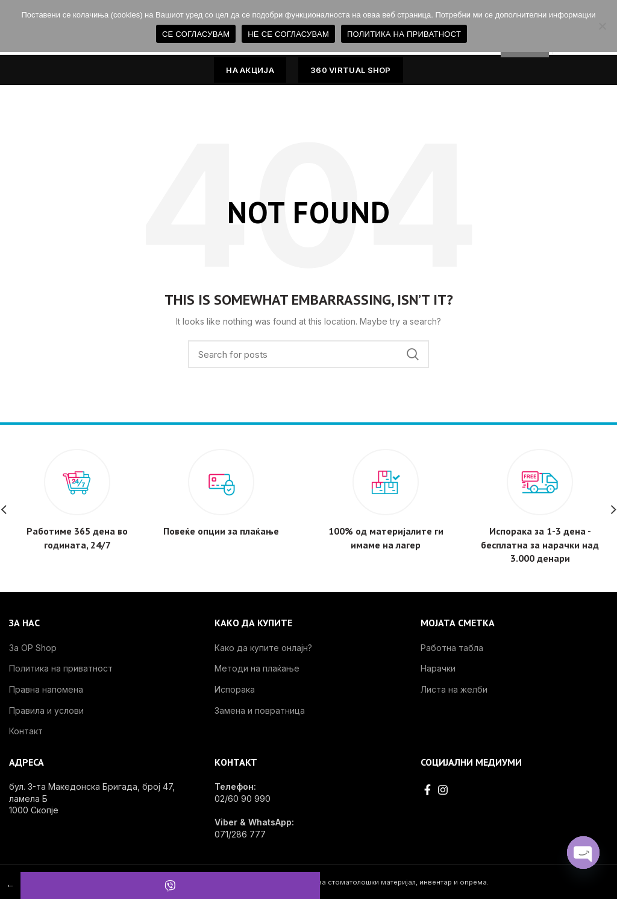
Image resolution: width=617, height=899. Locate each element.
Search (413, 354)
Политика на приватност (61, 668)
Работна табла (452, 648)
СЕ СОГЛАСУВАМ (196, 34)
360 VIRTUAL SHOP (350, 70)
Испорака (235, 689)
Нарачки (438, 668)
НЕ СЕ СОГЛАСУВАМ (288, 34)
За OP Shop (33, 648)
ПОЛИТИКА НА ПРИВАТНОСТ (404, 34)
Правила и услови (46, 710)
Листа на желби (454, 689)
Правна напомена (46, 689)
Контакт (26, 731)
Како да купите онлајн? (263, 648)
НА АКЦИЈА (250, 70)
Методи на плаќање (257, 668)
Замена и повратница (260, 710)
